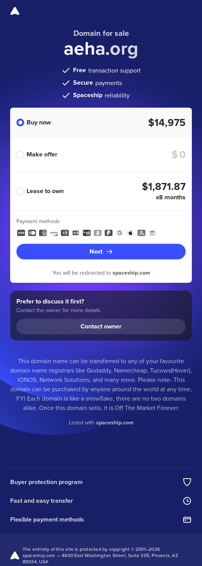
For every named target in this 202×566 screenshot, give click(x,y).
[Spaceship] (15, 11)
